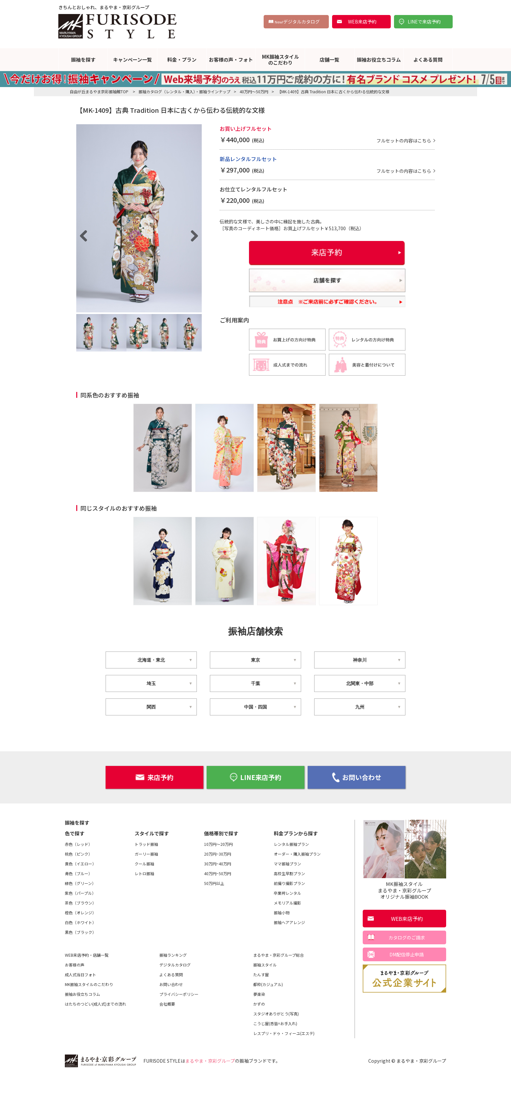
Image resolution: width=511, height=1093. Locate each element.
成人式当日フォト (80, 990)
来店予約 (154, 793)
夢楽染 (259, 1010)
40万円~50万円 (217, 889)
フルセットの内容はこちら (403, 156)
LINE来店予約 (255, 793)
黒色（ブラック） (80, 948)
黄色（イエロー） (80, 879)
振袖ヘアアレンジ (289, 938)
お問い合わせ (356, 793)
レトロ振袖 (144, 889)
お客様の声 (74, 980)
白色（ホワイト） (80, 938)
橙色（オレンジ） (80, 928)
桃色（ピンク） (78, 870)
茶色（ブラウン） (80, 918)
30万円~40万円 (217, 879)
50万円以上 (214, 899)
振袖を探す (83, 59)
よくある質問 (428, 59)
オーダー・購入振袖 (297, 870)
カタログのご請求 (406, 953)
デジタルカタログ (297, 21)
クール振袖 (144, 879)
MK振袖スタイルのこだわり (280, 59)
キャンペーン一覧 (132, 59)
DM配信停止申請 (406, 970)
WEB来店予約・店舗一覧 (87, 971)
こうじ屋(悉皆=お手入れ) (275, 1039)
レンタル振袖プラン (291, 860)
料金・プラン (182, 59)
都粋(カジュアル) (268, 1000)
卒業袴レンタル (287, 909)
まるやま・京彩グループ (210, 1076)
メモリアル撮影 (287, 918)
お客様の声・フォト (231, 59)
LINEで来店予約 (424, 21)
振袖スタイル (265, 980)
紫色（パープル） (80, 909)
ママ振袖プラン (287, 879)
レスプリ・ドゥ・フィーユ (283, 1049)
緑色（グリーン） (80, 899)
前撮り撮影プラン (289, 899)
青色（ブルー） (78, 889)
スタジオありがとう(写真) (276, 1029)
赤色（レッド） (78, 860)
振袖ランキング (173, 971)
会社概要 (167, 1020)
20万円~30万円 (217, 870)
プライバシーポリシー (178, 1010)
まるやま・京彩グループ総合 (278, 971)
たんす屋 (261, 990)
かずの (259, 1020)
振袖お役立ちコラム (379, 59)
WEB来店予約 (362, 21)
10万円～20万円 (218, 860)
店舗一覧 (329, 59)
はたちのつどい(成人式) (95, 1020)
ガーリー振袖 (146, 870)
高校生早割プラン (289, 889)
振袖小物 (281, 928)
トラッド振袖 (146, 860)
